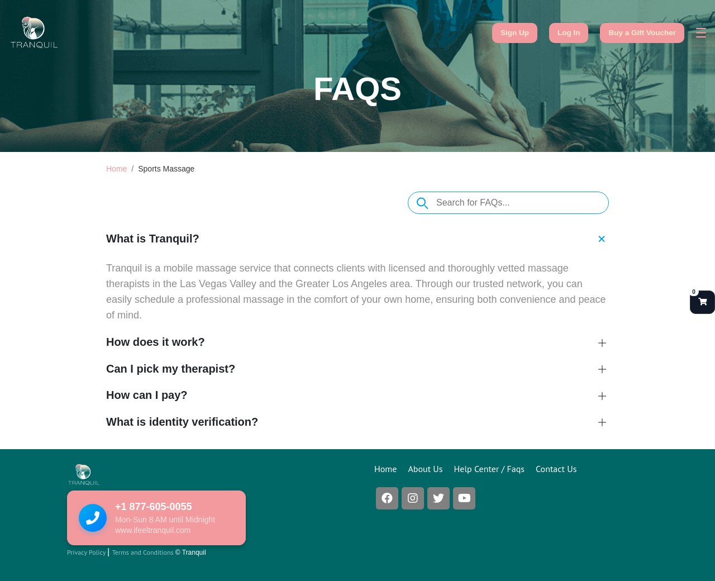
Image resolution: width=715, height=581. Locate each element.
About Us (425, 469)
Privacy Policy (87, 552)
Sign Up (514, 32)
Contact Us (556, 469)
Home (116, 168)
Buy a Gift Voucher (642, 32)
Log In (568, 32)
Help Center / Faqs (489, 469)
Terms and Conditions (143, 552)
